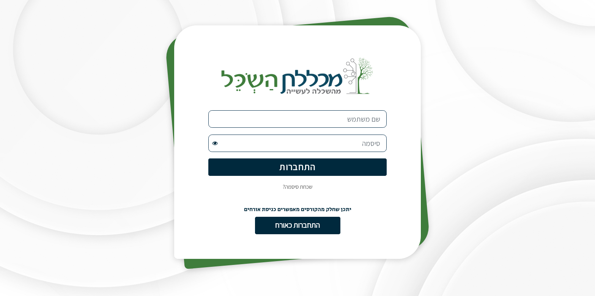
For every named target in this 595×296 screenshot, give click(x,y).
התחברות (297, 167)
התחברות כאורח (297, 225)
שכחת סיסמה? (297, 186)
